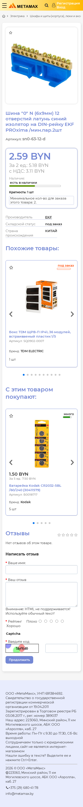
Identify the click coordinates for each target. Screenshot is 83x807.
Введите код (18, 641)
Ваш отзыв (17, 580)
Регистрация (68, 3)
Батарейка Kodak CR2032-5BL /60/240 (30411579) (35, 487)
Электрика (17, 16)
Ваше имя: (17, 563)
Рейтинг (15, 621)
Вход (61, 7)
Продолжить (19, 660)
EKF (48, 217)
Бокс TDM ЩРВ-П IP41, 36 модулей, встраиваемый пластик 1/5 (40, 334)
